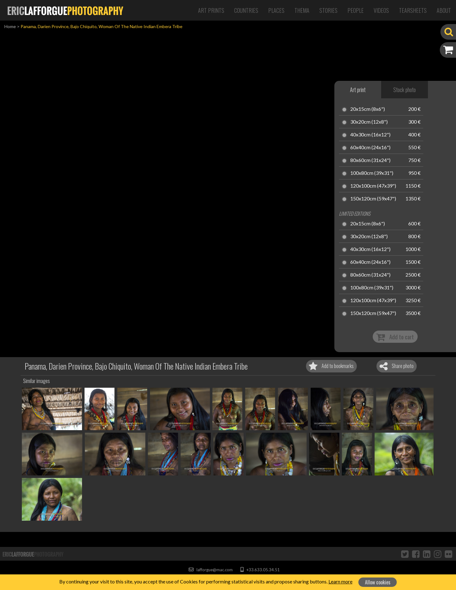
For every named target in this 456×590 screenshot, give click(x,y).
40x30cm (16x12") (370, 134)
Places (276, 10)
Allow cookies (378, 582)
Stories (328, 10)
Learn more (340, 581)
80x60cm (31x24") (370, 160)
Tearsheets (413, 10)
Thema (301, 10)
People (355, 10)
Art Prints (211, 10)
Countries (246, 10)
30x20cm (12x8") (369, 122)
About (444, 10)
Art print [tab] (358, 90)
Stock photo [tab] (404, 90)
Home (10, 26)
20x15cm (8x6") (367, 109)
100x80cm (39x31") (371, 173)
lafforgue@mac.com (210, 569)
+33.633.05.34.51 (259, 569)
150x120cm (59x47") (373, 198)
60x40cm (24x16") (370, 147)
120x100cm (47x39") (373, 186)
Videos (381, 10)
